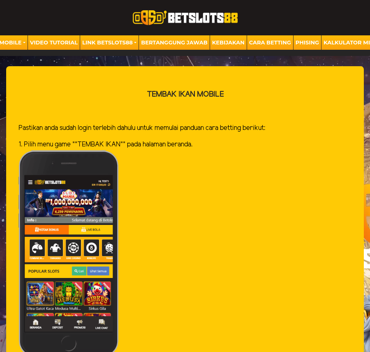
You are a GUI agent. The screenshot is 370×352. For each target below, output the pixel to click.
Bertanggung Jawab (174, 42)
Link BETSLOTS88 (107, 42)
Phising (307, 42)
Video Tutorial (54, 42)
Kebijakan (228, 42)
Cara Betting (270, 42)
